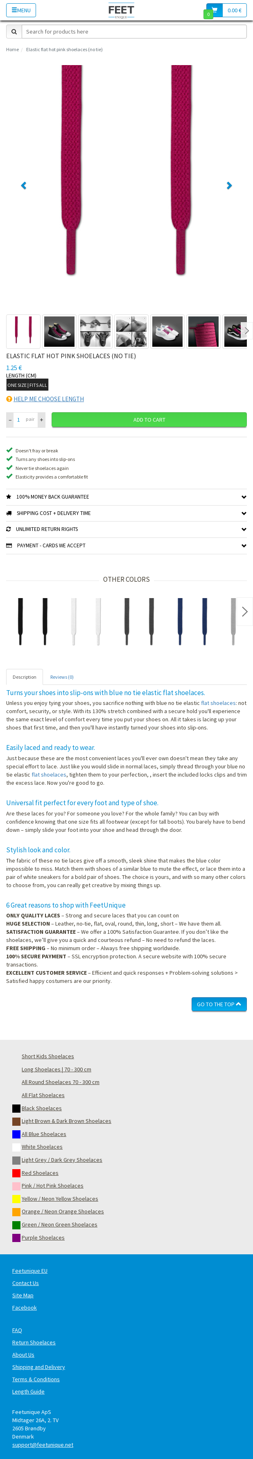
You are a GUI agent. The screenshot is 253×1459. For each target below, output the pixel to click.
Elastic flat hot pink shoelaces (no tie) (64, 49)
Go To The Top (219, 1004)
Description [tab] (24, 677)
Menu (21, 10)
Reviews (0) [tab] (62, 677)
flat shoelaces (218, 703)
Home (12, 49)
